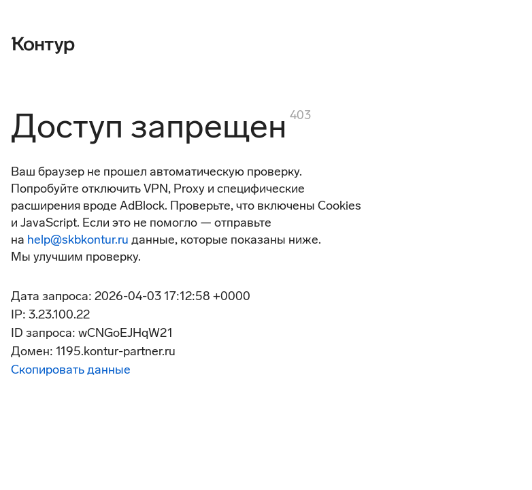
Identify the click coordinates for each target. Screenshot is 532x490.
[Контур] (43, 43)
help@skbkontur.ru (78, 239)
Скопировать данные (71, 369)
